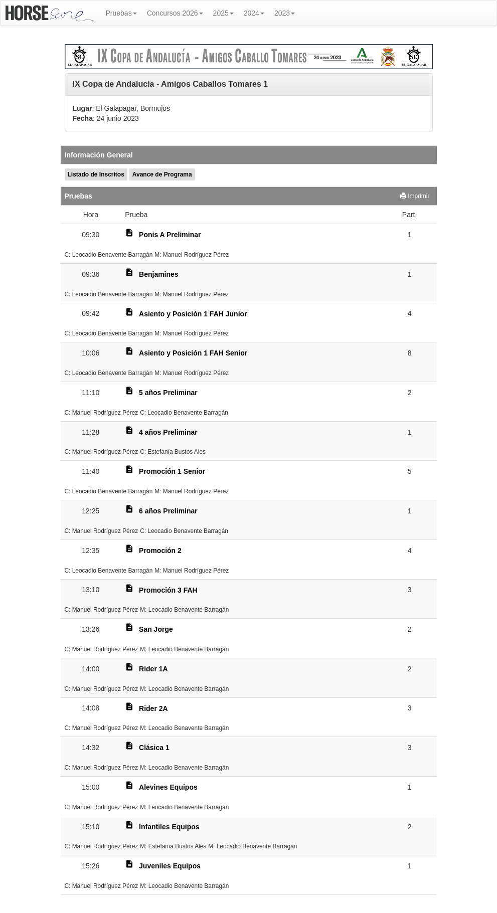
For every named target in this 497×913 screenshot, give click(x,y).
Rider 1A (153, 669)
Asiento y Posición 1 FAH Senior (193, 353)
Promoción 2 (160, 550)
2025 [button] (223, 13)
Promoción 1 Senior (172, 471)
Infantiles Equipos (169, 827)
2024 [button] (254, 13)
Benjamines (159, 274)
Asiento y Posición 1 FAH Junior (193, 314)
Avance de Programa (162, 174)
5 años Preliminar (168, 393)
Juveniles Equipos (170, 866)
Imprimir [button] (415, 196)
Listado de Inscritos (96, 174)
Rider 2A (153, 708)
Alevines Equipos (168, 787)
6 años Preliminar (168, 511)
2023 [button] (284, 13)
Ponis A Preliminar (170, 235)
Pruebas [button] (121, 13)
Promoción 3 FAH (168, 590)
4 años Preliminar (168, 432)
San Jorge (156, 629)
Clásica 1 (154, 748)
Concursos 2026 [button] (175, 13)
